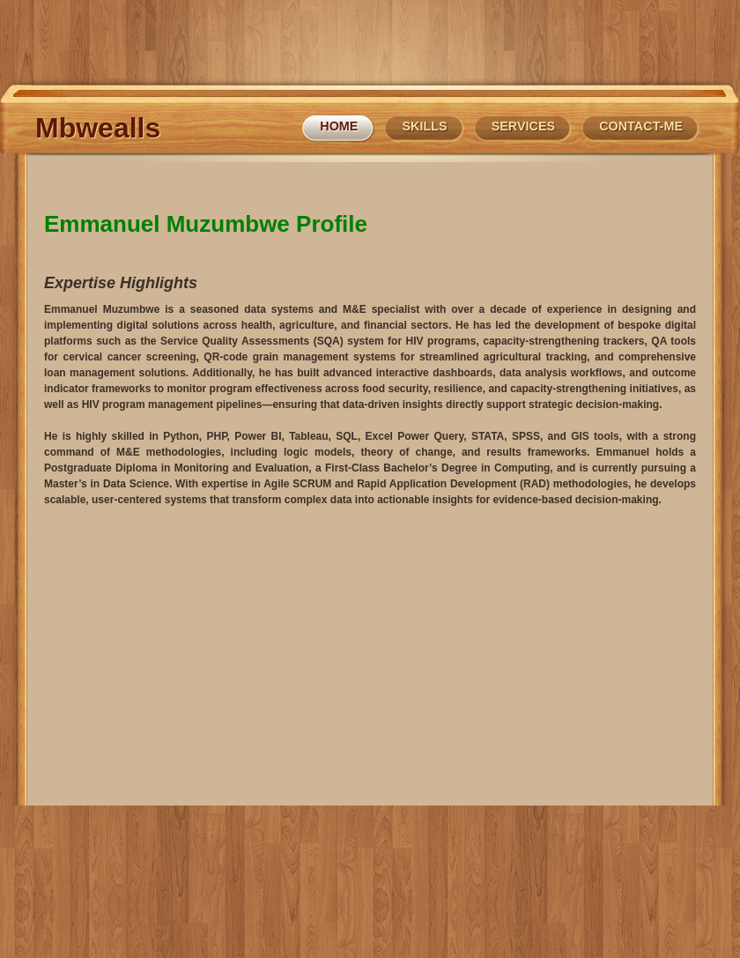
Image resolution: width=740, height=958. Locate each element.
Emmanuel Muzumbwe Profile (205, 224)
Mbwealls (97, 128)
